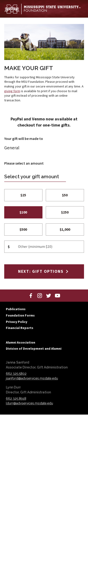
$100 (23, 212)
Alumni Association (20, 342)
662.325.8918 (16, 398)
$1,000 (65, 229)
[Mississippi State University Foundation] (42, 9)
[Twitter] (48, 295)
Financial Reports (19, 328)
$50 (65, 195)
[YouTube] (57, 295)
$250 (65, 212)
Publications (16, 309)
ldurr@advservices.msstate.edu (29, 403)
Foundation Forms (20, 315)
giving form (12, 91)
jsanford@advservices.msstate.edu (32, 378)
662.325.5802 (16, 374)
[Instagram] (39, 295)
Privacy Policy (16, 322)
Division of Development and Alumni (33, 348)
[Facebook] (30, 295)
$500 (23, 229)
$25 (23, 195)
